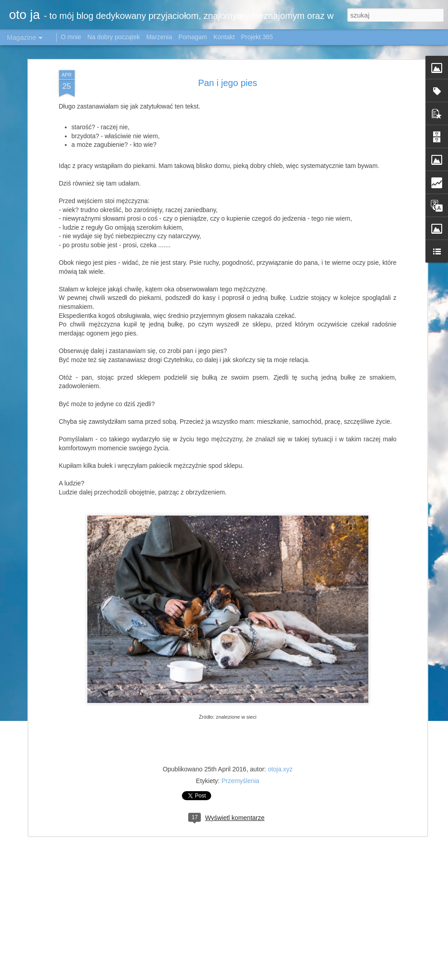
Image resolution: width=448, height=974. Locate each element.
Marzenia (159, 37)
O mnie (71, 37)
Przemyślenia (240, 771)
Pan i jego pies (227, 74)
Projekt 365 (257, 37)
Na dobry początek (114, 37)
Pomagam (192, 37)
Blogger (424, 963)
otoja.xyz (280, 760)
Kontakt (224, 37)
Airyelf (347, 963)
